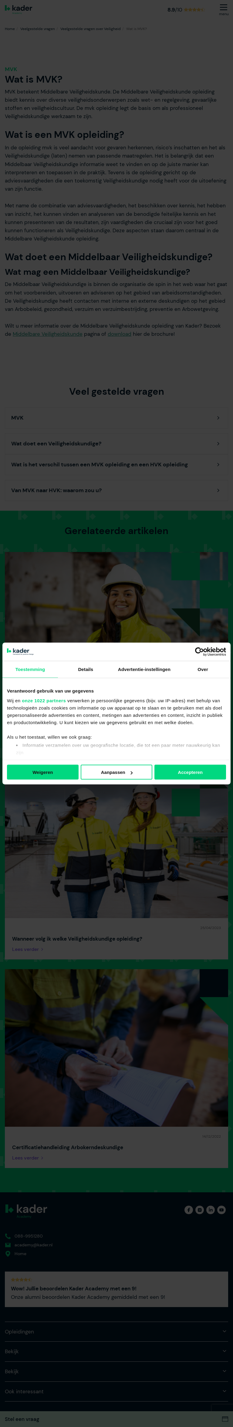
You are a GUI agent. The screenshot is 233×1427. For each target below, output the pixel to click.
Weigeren (42, 772)
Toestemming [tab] (30, 669)
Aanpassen (117, 772)
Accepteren (190, 772)
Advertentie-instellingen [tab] (144, 669)
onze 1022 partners (44, 700)
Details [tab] (85, 669)
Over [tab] (203, 669)
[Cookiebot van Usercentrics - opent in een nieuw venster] (199, 651)
